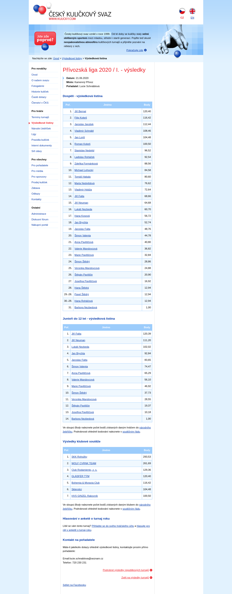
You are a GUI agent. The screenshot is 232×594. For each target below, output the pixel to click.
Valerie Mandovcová (86, 248)
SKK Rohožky (79, 456)
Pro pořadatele (39, 165)
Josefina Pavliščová (86, 281)
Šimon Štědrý (82, 261)
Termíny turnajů (40, 117)
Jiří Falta (79, 196)
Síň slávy (36, 151)
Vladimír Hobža (83, 189)
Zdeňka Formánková (86, 163)
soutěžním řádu (131, 431)
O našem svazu (40, 80)
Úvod (56, 58)
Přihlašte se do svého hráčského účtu (113, 526)
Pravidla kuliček (40, 139)
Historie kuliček (39, 91)
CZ (182, 17)
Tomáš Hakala (83, 176)
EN (192, 17)
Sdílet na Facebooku (74, 585)
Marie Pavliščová (84, 255)
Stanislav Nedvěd (84, 150)
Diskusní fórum (39, 219)
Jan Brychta (81, 222)
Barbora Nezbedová (86, 307)
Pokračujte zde (134, 50)
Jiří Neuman (81, 202)
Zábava (35, 188)
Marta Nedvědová (84, 183)
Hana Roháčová (84, 300)
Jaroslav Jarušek (84, 124)
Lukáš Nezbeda (83, 209)
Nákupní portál (39, 224)
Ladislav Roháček (84, 157)
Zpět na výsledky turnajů (135, 577)
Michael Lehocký (84, 170)
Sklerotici (77, 489)
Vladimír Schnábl (84, 130)
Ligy (33, 134)
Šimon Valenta (83, 235)
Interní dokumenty (41, 145)
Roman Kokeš (82, 144)
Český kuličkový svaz (54, 4)
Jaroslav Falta (82, 229)
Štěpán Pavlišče (84, 274)
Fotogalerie (37, 86)
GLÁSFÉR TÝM (80, 476)
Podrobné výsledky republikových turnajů (126, 570)
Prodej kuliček (39, 182)
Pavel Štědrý (82, 294)
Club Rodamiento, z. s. (84, 469)
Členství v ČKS (39, 102)
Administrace (38, 213)
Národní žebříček (41, 128)
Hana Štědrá (82, 287)
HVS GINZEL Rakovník (85, 495)
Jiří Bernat (80, 111)
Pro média (37, 171)
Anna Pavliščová (84, 242)
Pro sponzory (38, 176)
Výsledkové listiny (72, 58)
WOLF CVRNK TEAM (84, 463)
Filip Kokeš (81, 117)
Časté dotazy (38, 97)
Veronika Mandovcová (87, 268)
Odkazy (35, 193)
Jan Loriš (80, 137)
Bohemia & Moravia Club (86, 482)
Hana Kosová (82, 215)
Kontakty (36, 199)
